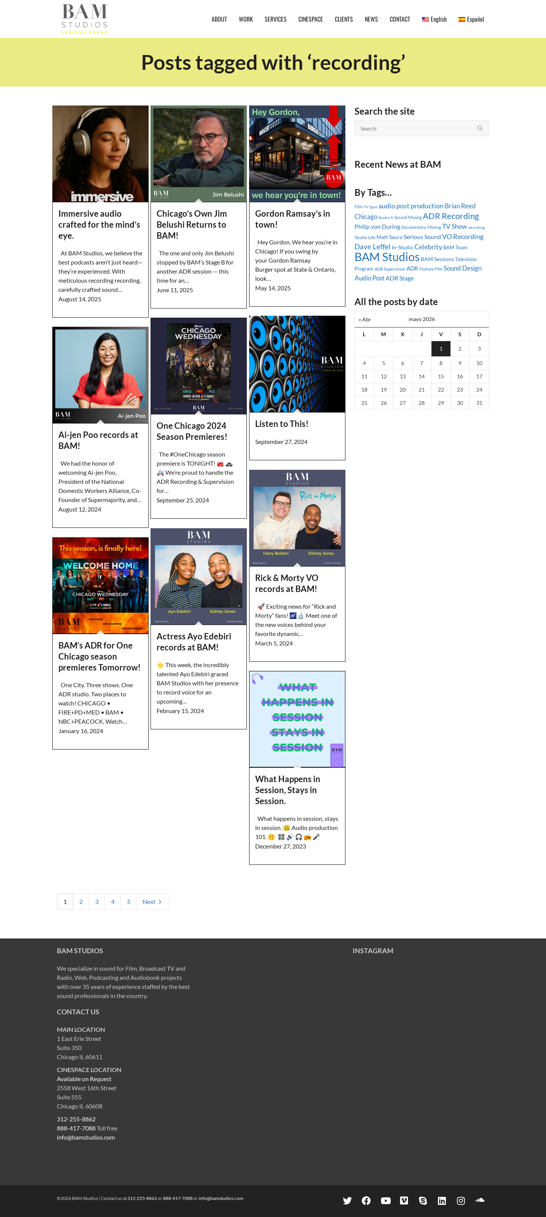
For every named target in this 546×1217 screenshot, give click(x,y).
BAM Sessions (437, 259)
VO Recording (462, 236)
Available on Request (84, 1078)
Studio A (385, 217)
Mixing (434, 227)
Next (153, 901)
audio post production (411, 206)
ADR (412, 268)
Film (358, 207)
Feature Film (430, 268)
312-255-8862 (76, 1119)
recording (476, 227)
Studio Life (365, 237)
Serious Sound (422, 236)
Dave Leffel (373, 246)
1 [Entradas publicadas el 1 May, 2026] (440, 348)
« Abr (365, 319)
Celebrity (428, 246)
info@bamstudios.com (86, 1137)
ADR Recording (451, 216)
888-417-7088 (76, 1128)
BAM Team (455, 247)
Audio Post (369, 278)
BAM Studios (387, 256)
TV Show (454, 226)
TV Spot (370, 207)
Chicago (366, 216)
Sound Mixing (408, 217)
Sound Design (463, 268)
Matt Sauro (390, 237)
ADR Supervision (390, 268)
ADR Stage (400, 278)
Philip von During (377, 226)
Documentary (413, 227)
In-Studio (402, 247)
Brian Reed (460, 206)
